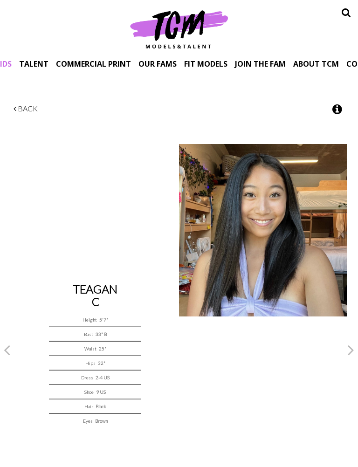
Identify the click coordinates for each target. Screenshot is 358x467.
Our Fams (157, 64)
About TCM (316, 64)
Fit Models (205, 64)
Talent (33, 64)
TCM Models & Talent (179, 29)
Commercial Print (93, 64)
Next (351, 349)
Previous (7, 349)
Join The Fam (260, 64)
